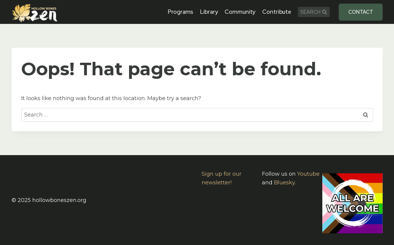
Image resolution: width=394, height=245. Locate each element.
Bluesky (284, 182)
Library (209, 12)
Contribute (276, 12)
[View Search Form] (314, 12)
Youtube (308, 174)
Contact (360, 12)
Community (240, 12)
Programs (180, 12)
